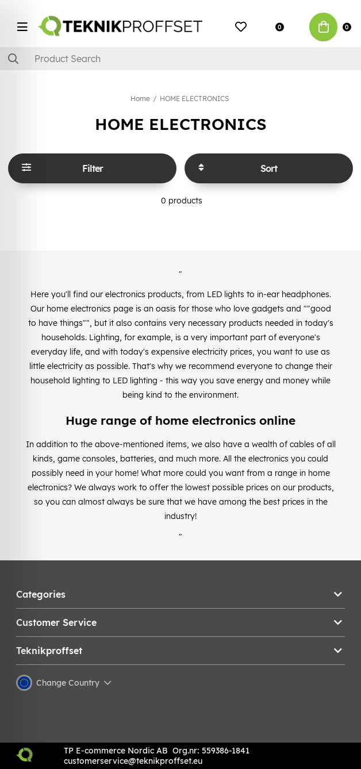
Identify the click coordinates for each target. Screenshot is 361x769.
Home (140, 98)
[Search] (180, 58)
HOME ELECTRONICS (194, 98)
